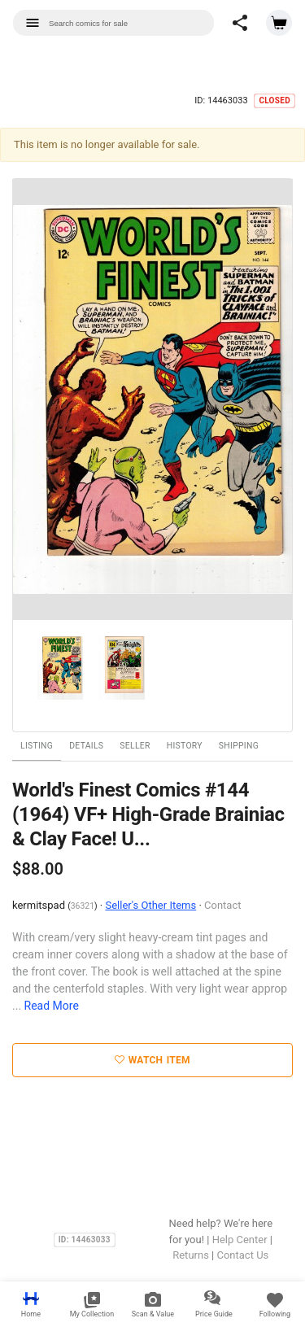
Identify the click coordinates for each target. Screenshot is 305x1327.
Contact (222, 905)
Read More (51, 1005)
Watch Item (152, 1060)
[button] (239, 22)
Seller (135, 745)
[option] (152, 400)
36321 (82, 906)
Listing (36, 745)
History (185, 745)
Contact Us (242, 1255)
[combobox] (113, 23)
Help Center (240, 1239)
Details (86, 745)
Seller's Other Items (150, 905)
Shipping (239, 745)
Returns (190, 1255)
